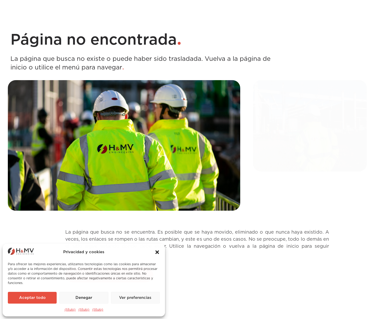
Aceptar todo (32, 298)
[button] (157, 252)
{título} (70, 309)
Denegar (83, 298)
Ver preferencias (135, 298)
